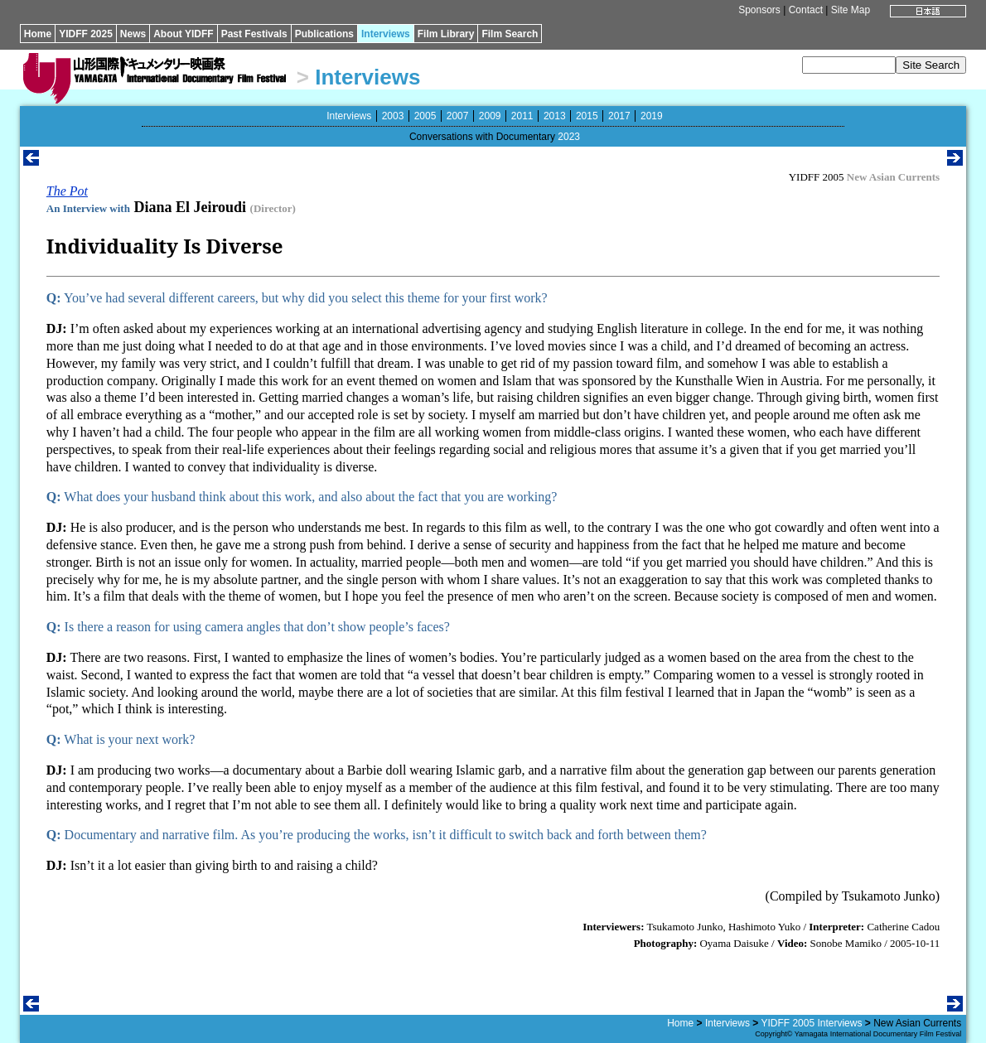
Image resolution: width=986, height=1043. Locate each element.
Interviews (385, 34)
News (133, 34)
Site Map (850, 10)
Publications (324, 34)
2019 (651, 116)
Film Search (509, 34)
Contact (806, 10)
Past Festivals (254, 34)
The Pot (67, 191)
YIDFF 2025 (86, 34)
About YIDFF (183, 34)
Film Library (446, 34)
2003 (393, 116)
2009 (490, 116)
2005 (425, 116)
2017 (619, 116)
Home (37, 34)
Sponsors (759, 10)
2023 (569, 136)
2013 (555, 116)
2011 (522, 116)
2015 (587, 116)
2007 (458, 116)
